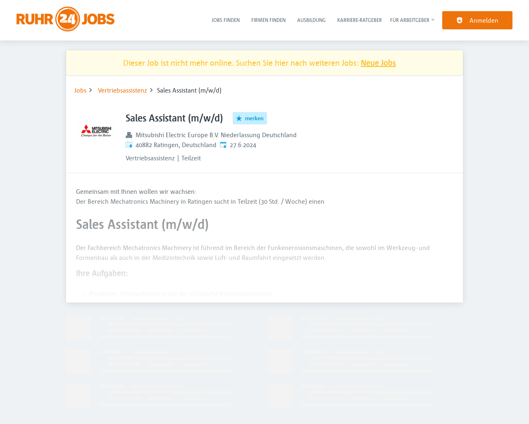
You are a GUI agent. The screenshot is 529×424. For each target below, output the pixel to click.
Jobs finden (226, 20)
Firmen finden (268, 20)
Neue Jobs (378, 62)
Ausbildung (311, 20)
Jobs (80, 90)
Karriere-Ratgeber (359, 20)
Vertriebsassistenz (122, 90)
